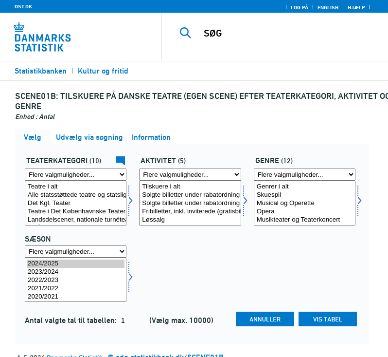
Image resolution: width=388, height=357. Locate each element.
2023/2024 (75, 272)
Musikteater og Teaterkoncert (304, 220)
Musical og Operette (304, 203)
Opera (304, 211)
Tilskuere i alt (190, 187)
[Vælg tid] (75, 280)
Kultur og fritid (103, 70)
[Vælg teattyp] (75, 203)
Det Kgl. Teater (75, 203)
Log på (299, 7)
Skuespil (304, 195)
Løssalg (190, 220)
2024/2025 (75, 264)
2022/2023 (75, 280)
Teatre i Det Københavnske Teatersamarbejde (75, 211)
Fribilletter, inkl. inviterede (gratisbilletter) (190, 211)
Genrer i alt (304, 187)
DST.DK (23, 6)
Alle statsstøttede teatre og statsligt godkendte (75, 195)
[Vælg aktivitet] (190, 203)
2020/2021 (75, 297)
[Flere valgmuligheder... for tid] (75, 251)
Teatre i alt (75, 187)
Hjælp (356, 7)
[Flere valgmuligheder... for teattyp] (75, 175)
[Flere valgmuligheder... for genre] (304, 175)
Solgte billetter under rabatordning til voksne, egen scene (190, 195)
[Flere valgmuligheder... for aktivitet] (190, 175)
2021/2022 (75, 288)
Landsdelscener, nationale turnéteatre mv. (75, 220)
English (327, 7)
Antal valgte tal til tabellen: (72, 320)
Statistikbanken (41, 70)
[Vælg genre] (304, 203)
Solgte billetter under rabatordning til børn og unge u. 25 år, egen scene (190, 203)
